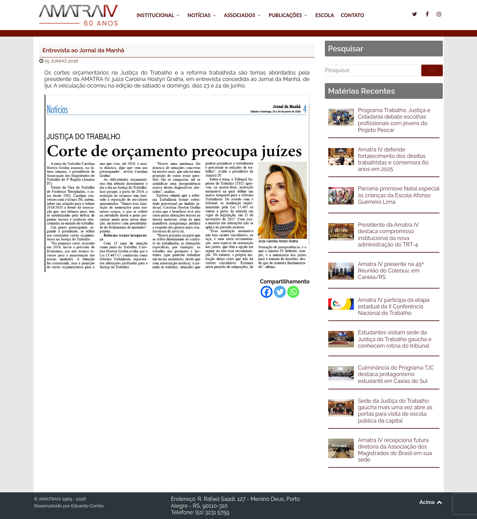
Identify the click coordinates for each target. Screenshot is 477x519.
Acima (431, 501)
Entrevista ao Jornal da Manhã (83, 50)
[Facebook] (267, 292)
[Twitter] (280, 292)
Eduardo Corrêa (87, 505)
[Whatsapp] (293, 292)
